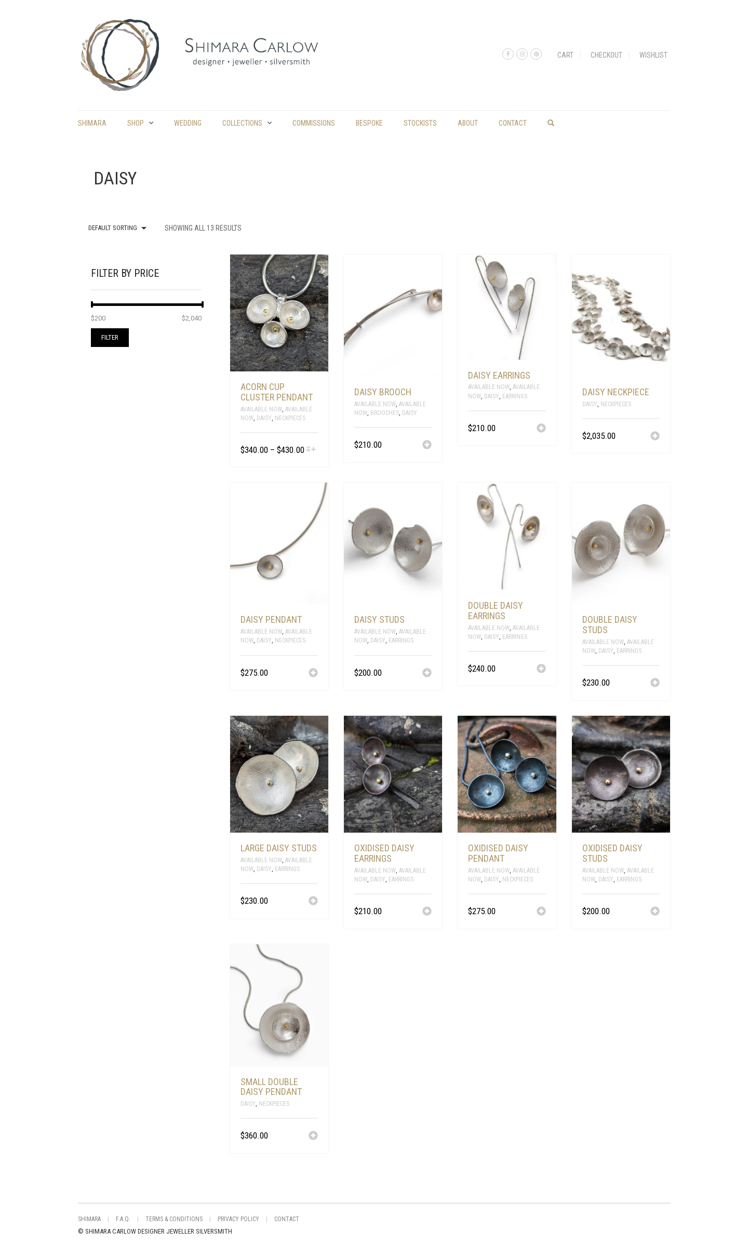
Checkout (606, 55)
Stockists (420, 123)
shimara (92, 123)
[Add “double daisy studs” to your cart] (655, 683)
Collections (242, 123)
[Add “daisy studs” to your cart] (427, 673)
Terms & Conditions (174, 1219)
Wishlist (653, 55)
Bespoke (369, 123)
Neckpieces (290, 418)
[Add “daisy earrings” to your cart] (541, 429)
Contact (513, 123)
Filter (109, 337)
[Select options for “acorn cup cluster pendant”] (311, 450)
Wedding (188, 123)
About (468, 123)
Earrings (514, 396)
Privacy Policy (238, 1219)
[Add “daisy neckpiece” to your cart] (655, 437)
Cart (565, 55)
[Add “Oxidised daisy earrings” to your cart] (427, 912)
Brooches (384, 413)
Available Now (261, 409)
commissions (313, 123)
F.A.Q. (123, 1219)
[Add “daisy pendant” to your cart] (313, 673)
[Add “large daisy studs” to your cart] (313, 901)
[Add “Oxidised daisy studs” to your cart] (655, 912)
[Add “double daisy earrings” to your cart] (541, 669)
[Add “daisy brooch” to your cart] (427, 445)
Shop (135, 123)
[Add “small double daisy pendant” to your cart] (313, 1136)
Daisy (264, 418)
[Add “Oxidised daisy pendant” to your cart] (541, 912)
